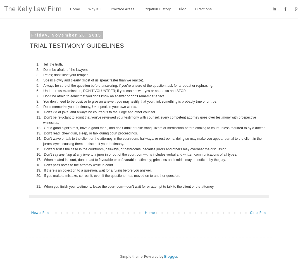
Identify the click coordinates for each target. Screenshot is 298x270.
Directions (203, 9)
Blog (183, 9)
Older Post (258, 213)
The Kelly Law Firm (33, 9)
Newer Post (40, 213)
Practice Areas (122, 9)
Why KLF (95, 9)
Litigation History (157, 9)
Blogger (170, 256)
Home (75, 9)
